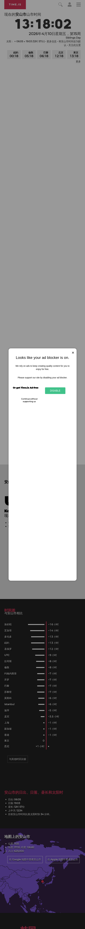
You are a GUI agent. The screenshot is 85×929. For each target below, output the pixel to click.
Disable (55, 390)
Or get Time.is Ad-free (25, 387)
